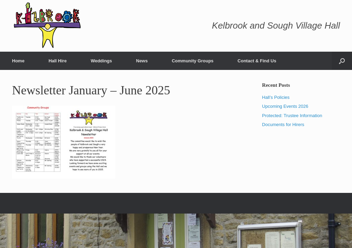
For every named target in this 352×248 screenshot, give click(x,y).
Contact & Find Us (257, 60)
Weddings (101, 60)
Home (18, 60)
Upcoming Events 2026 (285, 106)
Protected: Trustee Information (292, 115)
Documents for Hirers (283, 124)
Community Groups (192, 60)
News (142, 60)
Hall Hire (57, 60)
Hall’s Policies (275, 97)
